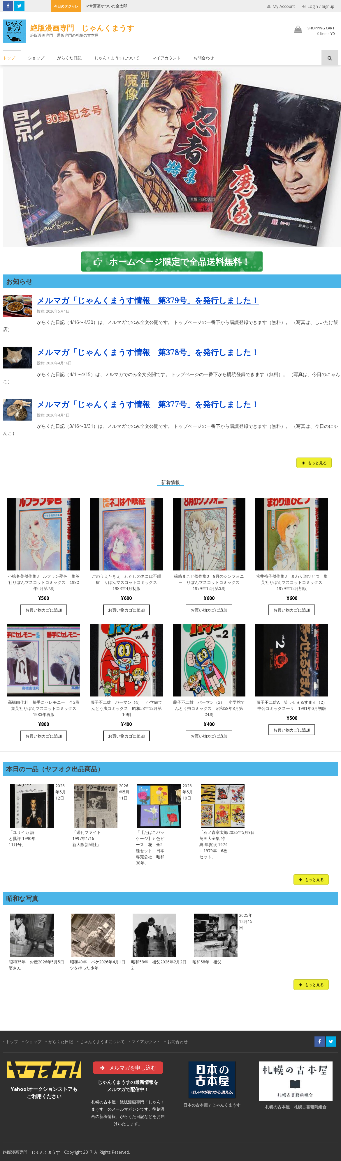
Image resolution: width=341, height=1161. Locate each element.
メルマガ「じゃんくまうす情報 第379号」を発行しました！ (148, 300)
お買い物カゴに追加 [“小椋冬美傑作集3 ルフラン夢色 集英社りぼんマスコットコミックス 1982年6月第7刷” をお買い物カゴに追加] (43, 610)
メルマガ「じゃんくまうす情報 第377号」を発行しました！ (148, 404)
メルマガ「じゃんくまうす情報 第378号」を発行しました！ (148, 352)
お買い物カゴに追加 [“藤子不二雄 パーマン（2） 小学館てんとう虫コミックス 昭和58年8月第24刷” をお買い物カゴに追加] (209, 736)
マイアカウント (166, 58)
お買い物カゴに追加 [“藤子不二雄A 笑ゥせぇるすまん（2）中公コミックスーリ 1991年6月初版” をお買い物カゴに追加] (291, 730)
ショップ (36, 58)
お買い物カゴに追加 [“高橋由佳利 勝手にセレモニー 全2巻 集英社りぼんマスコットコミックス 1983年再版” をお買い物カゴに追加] (43, 736)
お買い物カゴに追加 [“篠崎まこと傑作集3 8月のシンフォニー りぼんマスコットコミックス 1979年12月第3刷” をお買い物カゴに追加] (209, 610)
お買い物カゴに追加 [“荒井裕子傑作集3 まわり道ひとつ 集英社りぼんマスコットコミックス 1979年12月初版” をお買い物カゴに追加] (291, 610)
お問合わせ (204, 58)
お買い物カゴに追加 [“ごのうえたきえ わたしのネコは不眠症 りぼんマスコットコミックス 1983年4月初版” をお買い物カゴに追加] (126, 610)
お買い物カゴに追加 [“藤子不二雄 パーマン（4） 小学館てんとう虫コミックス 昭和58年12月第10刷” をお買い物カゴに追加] (126, 736)
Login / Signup (318, 6)
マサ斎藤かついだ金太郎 (106, 5)
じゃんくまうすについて (116, 58)
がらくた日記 (69, 58)
